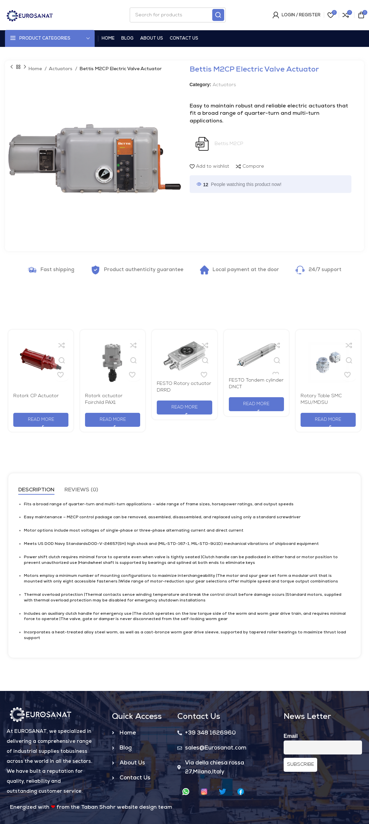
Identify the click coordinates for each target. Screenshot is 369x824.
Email (291, 736)
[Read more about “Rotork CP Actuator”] (40, 420)
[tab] (36, 490)
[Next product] (25, 67)
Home (35, 69)
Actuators (61, 69)
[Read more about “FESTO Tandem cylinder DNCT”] (256, 404)
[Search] (178, 15)
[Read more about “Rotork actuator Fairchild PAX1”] (112, 420)
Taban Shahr (98, 807)
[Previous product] (11, 67)
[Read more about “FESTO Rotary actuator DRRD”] (184, 407)
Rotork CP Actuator (36, 396)
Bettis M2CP (229, 143)
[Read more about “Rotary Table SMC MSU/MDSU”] (328, 420)
